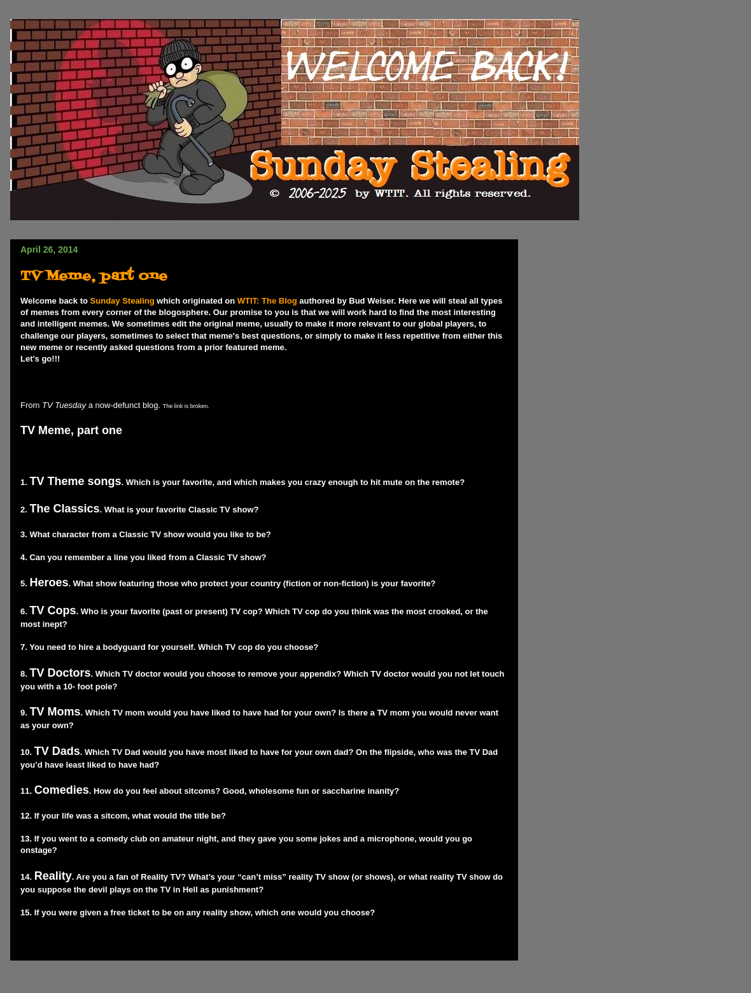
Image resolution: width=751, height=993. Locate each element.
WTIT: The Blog (267, 301)
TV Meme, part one (93, 276)
